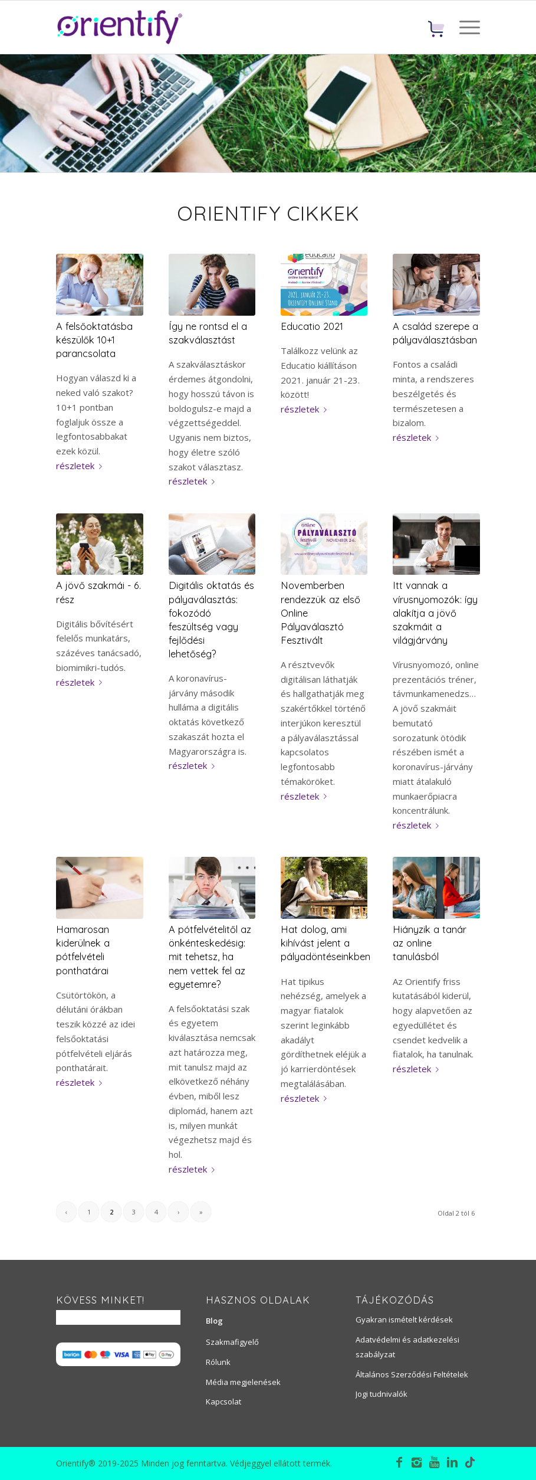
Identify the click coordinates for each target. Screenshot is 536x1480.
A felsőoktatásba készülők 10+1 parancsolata (94, 339)
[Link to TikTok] (470, 1464)
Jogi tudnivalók (381, 1394)
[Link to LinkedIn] (452, 1462)
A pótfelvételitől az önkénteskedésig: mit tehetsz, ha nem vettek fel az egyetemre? (210, 956)
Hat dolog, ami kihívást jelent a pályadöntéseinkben (325, 942)
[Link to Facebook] (399, 1462)
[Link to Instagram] (417, 1462)
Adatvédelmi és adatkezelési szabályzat (407, 1347)
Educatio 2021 (312, 326)
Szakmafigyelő (232, 1342)
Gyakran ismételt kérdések (404, 1319)
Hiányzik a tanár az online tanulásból (429, 942)
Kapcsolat (223, 1401)
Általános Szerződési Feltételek (412, 1374)
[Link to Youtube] (434, 1462)
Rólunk (218, 1362)
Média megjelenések (243, 1382)
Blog (214, 1320)
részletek (81, 465)
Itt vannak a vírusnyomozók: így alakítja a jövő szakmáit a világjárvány (435, 612)
